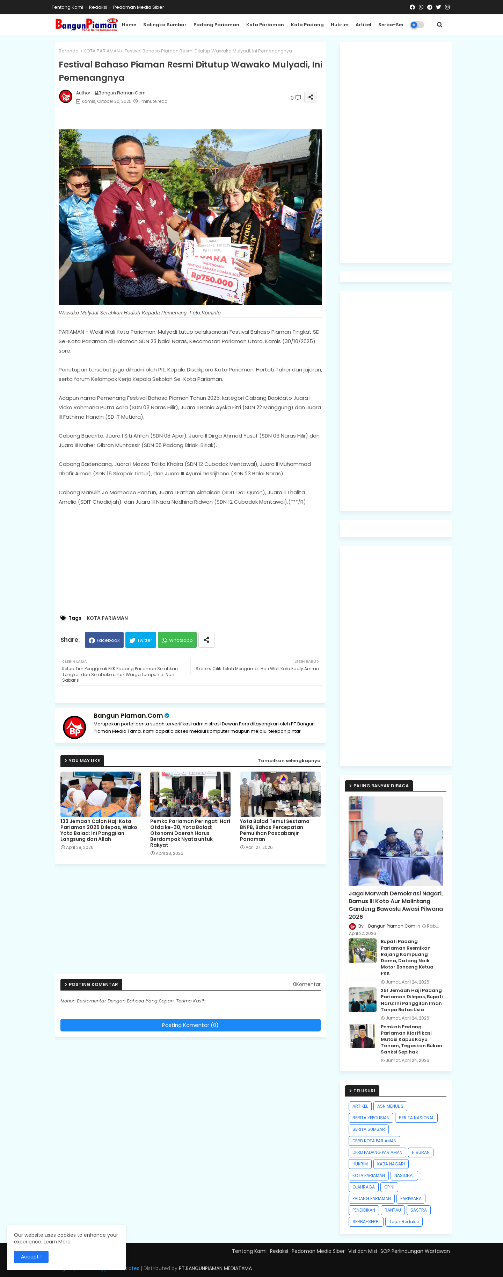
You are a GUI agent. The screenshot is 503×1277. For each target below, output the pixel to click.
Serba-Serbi (393, 24)
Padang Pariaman (216, 24)
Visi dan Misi (362, 1251)
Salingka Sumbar (165, 24)
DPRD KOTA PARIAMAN (374, 1141)
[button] (440, 25)
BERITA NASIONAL (416, 1118)
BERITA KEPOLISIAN (370, 1118)
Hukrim (340, 24)
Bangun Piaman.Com (128, 715)
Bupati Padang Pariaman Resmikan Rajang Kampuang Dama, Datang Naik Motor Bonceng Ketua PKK (407, 957)
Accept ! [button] (31, 1256)
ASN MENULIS (390, 1106)
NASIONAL (404, 1175)
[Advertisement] (197, 561)
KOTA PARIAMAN (101, 51)
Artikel (363, 24)
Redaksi (98, 7)
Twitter (144, 640)
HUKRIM (360, 1164)
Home (129, 24)
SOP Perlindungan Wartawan (415, 1251)
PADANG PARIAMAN (371, 1198)
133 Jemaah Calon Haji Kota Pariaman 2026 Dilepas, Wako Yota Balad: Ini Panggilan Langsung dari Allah (98, 830)
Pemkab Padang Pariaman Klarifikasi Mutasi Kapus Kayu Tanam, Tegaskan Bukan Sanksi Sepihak (411, 1040)
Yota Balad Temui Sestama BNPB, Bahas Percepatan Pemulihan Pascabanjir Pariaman (274, 830)
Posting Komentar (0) (190, 1025)
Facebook (108, 640)
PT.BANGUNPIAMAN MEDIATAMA (215, 1268)
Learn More (57, 1241)
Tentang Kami (67, 7)
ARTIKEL (360, 1106)
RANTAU (393, 1210)
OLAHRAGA (363, 1187)
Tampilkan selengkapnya (289, 760)
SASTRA (418, 1210)
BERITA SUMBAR (368, 1129)
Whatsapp (181, 640)
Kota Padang (307, 24)
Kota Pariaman (265, 24)
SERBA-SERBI (366, 1222)
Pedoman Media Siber (138, 7)
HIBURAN (421, 1152)
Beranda (69, 51)
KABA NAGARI (391, 1164)
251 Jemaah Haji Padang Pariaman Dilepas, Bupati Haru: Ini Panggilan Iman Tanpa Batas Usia (412, 1000)
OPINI (389, 1187)
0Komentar (307, 984)
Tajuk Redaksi (404, 1222)
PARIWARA (411, 1198)
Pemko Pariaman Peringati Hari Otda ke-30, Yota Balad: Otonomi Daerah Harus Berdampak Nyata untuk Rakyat (190, 833)
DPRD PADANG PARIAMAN (377, 1152)
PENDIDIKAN (363, 1210)
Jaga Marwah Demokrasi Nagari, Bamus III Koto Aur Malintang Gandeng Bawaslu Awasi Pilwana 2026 (396, 905)
